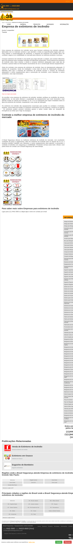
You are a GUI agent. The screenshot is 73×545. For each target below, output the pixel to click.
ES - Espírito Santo (12, 504)
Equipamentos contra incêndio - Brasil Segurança (6, 16)
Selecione (12, 480)
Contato (70, 526)
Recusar (67, 542)
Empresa (23, 24)
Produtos (36, 24)
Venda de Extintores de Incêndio (27, 446)
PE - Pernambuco (54, 507)
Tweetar (4, 32)
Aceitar (59, 542)
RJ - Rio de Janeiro (33, 500)
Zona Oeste (12, 482)
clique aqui (24, 211)
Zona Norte (54, 480)
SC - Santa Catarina (12, 507)
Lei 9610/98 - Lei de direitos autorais (28, 521)
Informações (64, 24)
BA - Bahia (12, 510)
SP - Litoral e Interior (33, 504)
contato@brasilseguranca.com (9, 9)
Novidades (50, 24)
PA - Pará (33, 514)
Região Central (33, 480)
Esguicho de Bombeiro (22, 464)
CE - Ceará (33, 510)
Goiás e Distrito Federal (54, 510)
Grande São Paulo (12, 484)
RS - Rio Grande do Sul (33, 507)
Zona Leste (54, 482)
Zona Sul (33, 482)
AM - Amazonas (12, 514)
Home (9, 24)
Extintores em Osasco (22, 455)
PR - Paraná (54, 504)
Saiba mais (31, 542)
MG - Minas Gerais (54, 500)
